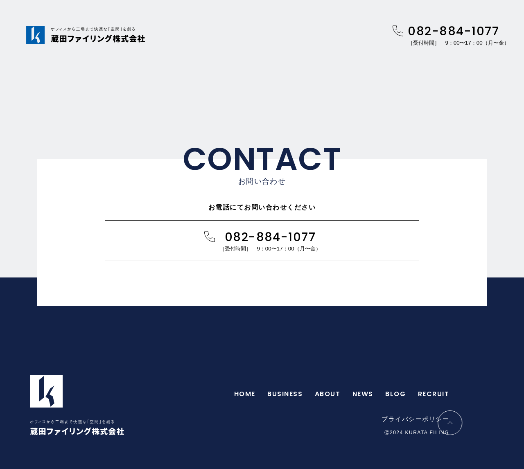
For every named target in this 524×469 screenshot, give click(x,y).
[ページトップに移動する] (486, 422)
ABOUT (327, 394)
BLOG (395, 394)
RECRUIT (433, 394)
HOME (244, 394)
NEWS (362, 394)
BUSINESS (285, 394)
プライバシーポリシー (415, 419)
